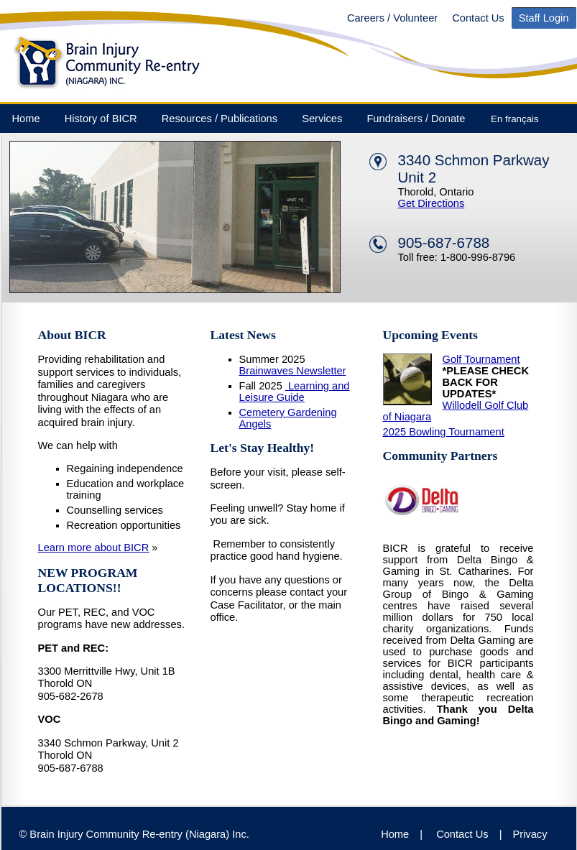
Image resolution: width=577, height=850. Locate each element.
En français (515, 119)
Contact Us (478, 18)
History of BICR (101, 118)
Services (322, 118)
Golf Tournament (481, 359)
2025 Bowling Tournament (443, 432)
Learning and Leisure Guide (294, 391)
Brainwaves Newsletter (292, 371)
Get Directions (431, 203)
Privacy (529, 834)
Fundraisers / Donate (415, 118)
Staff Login (544, 18)
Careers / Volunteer (392, 18)
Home (26, 118)
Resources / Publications (219, 118)
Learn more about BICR (93, 547)
